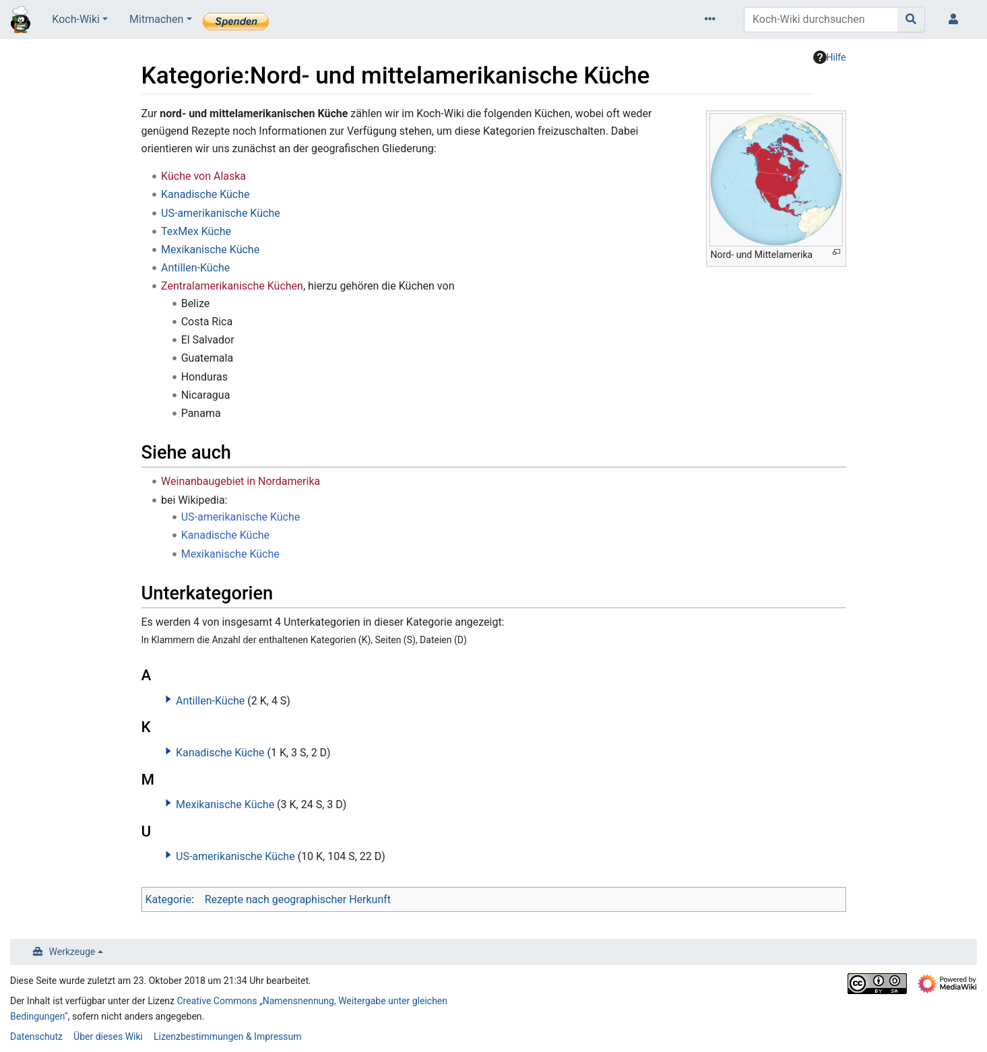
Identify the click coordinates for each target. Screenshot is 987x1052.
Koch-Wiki (76, 19)
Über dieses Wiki (108, 1036)
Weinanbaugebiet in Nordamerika (240, 481)
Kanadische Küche (205, 194)
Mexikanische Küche (210, 249)
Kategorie (168, 899)
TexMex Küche (196, 231)
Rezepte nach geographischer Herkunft (298, 899)
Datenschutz (36, 1036)
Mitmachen (156, 19)
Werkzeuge (72, 951)
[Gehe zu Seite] (911, 19)
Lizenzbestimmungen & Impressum (227, 1036)
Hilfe (829, 57)
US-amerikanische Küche (220, 213)
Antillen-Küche (195, 267)
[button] (168, 699)
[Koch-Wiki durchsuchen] (821, 19)
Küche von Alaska (203, 176)
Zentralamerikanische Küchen (232, 286)
